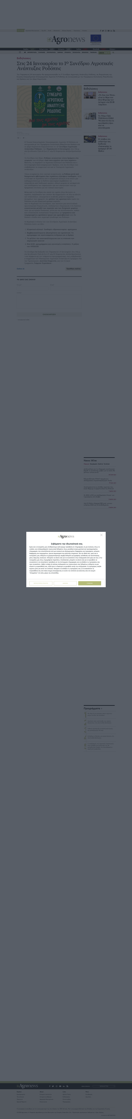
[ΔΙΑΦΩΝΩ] (102, 535)
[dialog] (66, 559)
